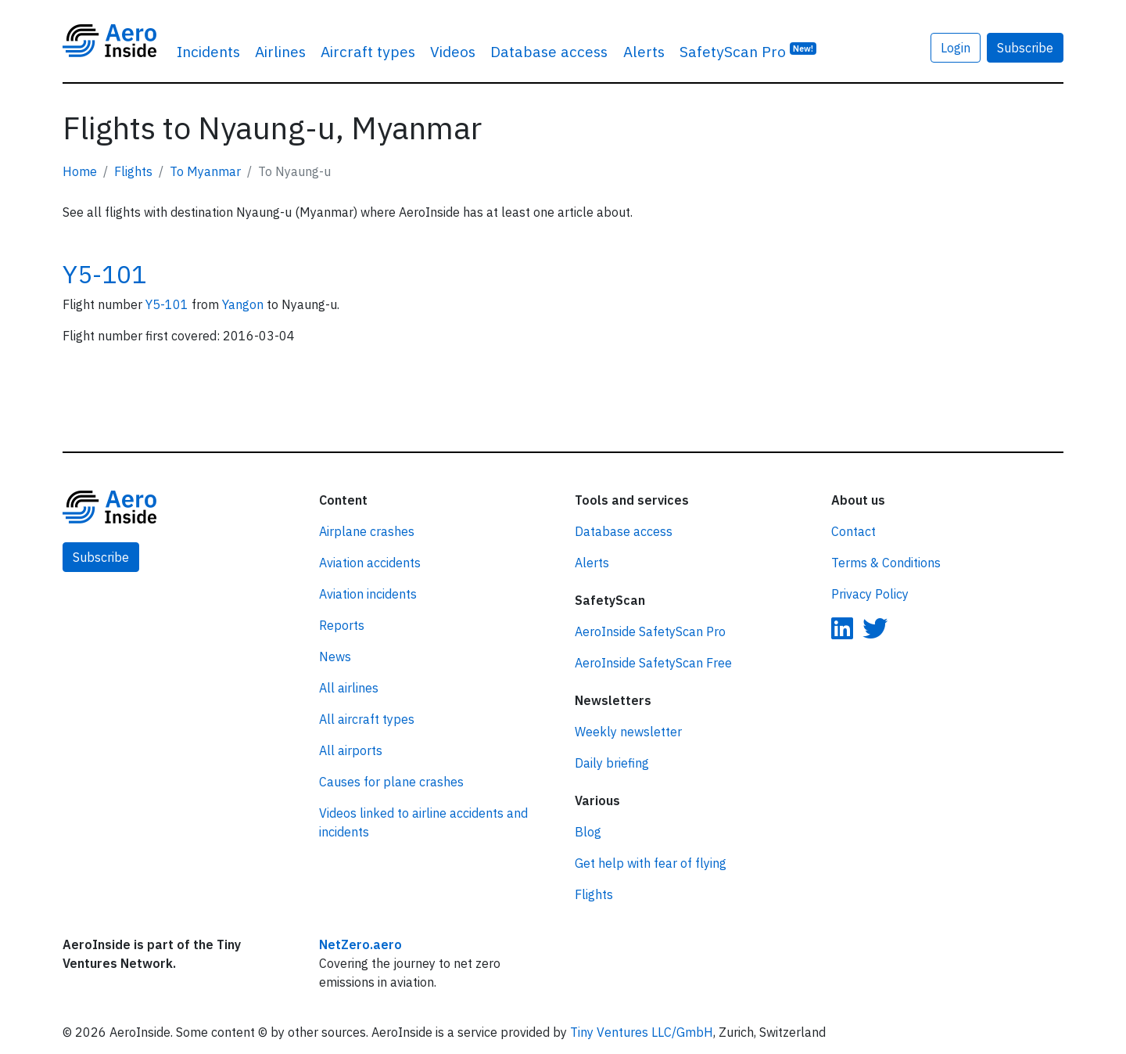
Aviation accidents (370, 562)
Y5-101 (104, 273)
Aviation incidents (368, 594)
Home (80, 171)
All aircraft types (366, 719)
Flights (133, 171)
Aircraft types (368, 51)
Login (955, 48)
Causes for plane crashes (391, 782)
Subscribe (1025, 48)
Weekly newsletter (628, 731)
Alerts (644, 51)
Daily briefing (612, 763)
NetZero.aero (360, 944)
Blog (588, 832)
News (335, 656)
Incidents (208, 51)
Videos (452, 51)
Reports (341, 625)
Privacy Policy (870, 594)
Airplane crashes (366, 531)
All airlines (348, 688)
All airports (350, 750)
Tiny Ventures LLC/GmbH (641, 1032)
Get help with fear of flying (650, 863)
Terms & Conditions (886, 562)
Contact (853, 531)
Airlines (280, 51)
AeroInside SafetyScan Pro (650, 631)
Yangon (244, 304)
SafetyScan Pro (748, 50)
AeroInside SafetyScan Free (653, 663)
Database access (549, 51)
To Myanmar (205, 171)
